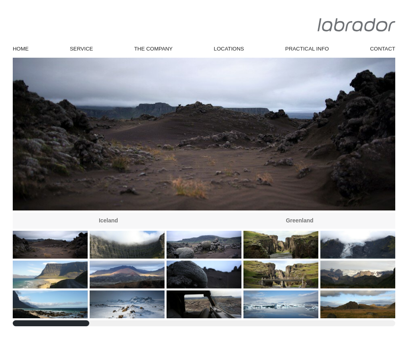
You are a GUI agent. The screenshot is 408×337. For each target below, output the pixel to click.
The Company (153, 49)
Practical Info (307, 49)
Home (21, 49)
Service (81, 49)
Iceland (108, 220)
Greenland (299, 220)
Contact (382, 49)
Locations (229, 49)
